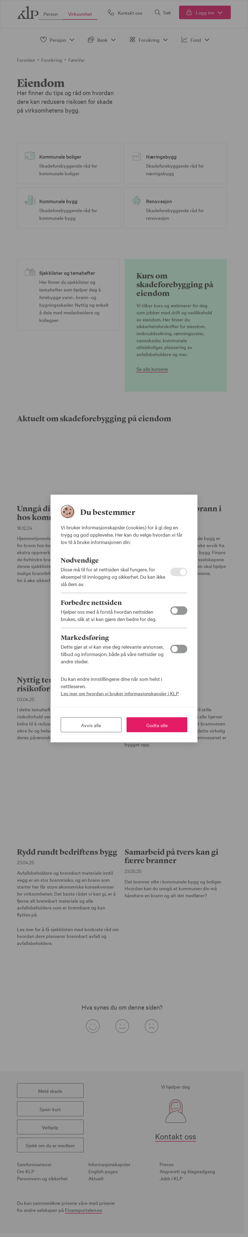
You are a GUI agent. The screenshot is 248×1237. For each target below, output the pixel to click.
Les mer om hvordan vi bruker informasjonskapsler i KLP (120, 693)
